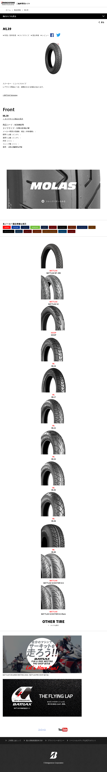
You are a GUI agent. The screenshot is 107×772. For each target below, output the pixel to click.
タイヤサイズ (24, 35)
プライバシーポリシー (56, 741)
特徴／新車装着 (10, 35)
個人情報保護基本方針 (34, 741)
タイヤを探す (54, 625)
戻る (102, 22)
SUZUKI (15, 227)
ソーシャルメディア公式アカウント (82, 741)
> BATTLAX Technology (10, 95)
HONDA (6, 227)
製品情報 (17, 10)
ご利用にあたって (14, 741)
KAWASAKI (35, 227)
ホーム (8, 10)
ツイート (42, 729)
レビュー (45, 35)
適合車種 (35, 35)
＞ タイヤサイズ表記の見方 (13, 119)
